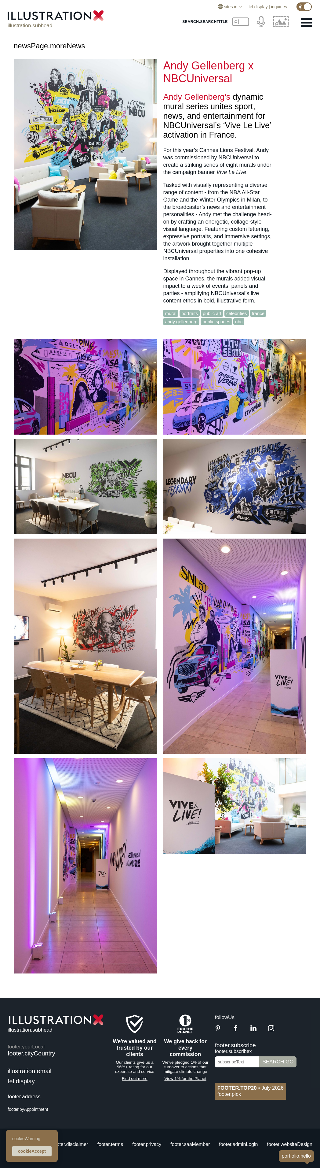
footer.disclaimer (70, 1144)
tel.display (258, 6)
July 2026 (250, 1088)
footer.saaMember (190, 1144)
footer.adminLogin (238, 1144)
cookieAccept (32, 1151)
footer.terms (110, 1144)
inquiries (279, 6)
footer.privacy (146, 1144)
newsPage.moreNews (49, 46)
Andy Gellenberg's (196, 97)
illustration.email (29, 1071)
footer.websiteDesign (289, 1144)
